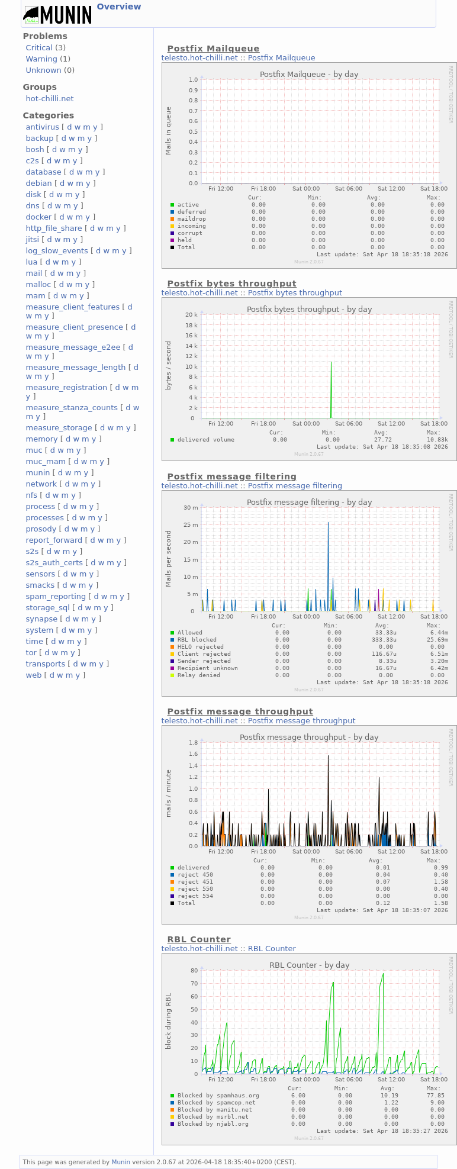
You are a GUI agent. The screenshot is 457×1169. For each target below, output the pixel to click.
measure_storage (59, 427)
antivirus (42, 127)
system (40, 630)
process (41, 506)
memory (42, 438)
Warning (41, 58)
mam (36, 295)
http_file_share (54, 228)
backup (40, 138)
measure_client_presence (74, 327)
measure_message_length (76, 367)
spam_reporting (56, 596)
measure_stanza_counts (72, 407)
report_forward (54, 540)
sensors (41, 573)
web (34, 675)
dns (33, 205)
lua (32, 261)
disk (33, 194)
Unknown (44, 70)
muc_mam (46, 461)
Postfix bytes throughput (295, 292)
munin (38, 472)
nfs (32, 495)
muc (34, 450)
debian (39, 183)
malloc (39, 284)
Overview (119, 6)
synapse (42, 618)
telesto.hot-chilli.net (200, 57)
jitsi (33, 239)
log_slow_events (57, 250)
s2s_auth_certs (54, 562)
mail (34, 273)
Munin (121, 1161)
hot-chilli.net (50, 98)
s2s (32, 551)
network (41, 483)
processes (45, 517)
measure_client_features (73, 306)
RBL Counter (272, 948)
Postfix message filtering (295, 485)
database (44, 172)
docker (39, 216)
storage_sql (48, 607)
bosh (35, 149)
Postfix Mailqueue (282, 57)
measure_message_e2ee (73, 347)
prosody (41, 528)
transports (46, 663)
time (34, 641)
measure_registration (67, 387)
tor (31, 652)
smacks (40, 585)
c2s (32, 160)
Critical (39, 47)
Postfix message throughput (302, 720)
